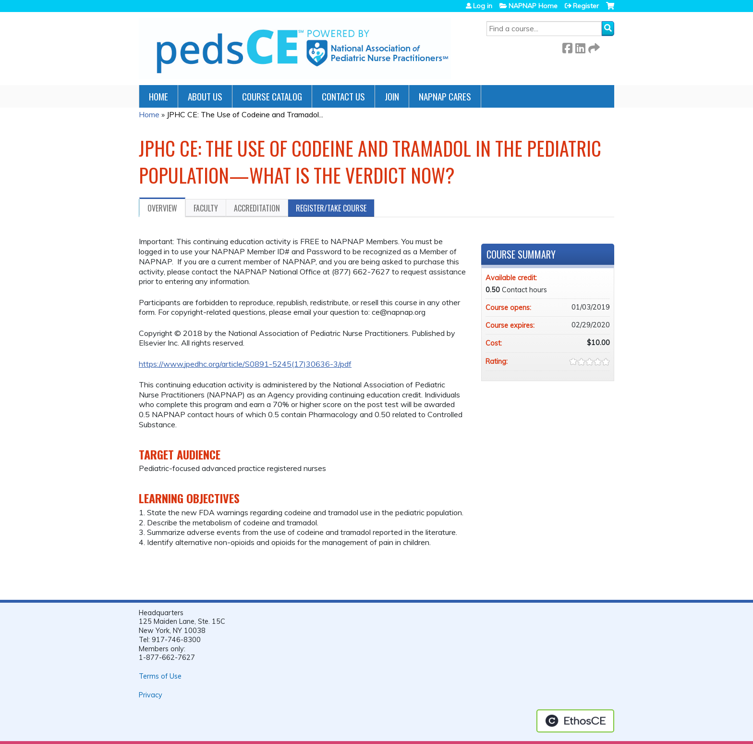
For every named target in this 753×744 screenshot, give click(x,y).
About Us (205, 96)
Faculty (206, 208)
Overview (162, 208)
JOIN (392, 96)
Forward (593, 46)
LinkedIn (580, 46)
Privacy (150, 695)
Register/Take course (331, 208)
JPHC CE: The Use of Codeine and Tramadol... (245, 114)
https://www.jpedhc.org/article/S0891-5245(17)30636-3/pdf (245, 364)
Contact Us (343, 96)
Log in (482, 5)
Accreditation (257, 208)
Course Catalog (272, 96)
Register (586, 5)
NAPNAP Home (533, 5)
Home (158, 96)
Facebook (567, 46)
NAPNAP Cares (445, 96)
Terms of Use (160, 676)
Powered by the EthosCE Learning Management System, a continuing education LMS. (575, 720)
